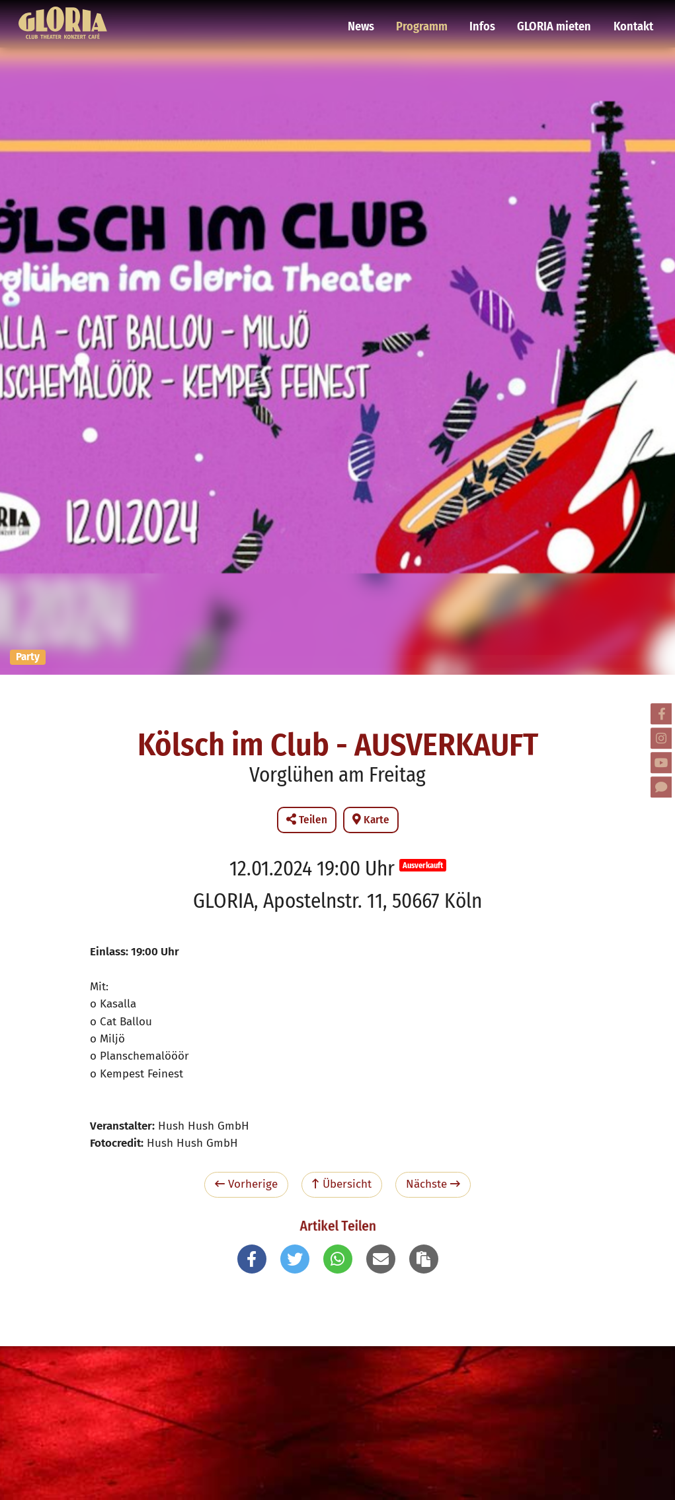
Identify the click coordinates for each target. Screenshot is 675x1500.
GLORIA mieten (556, 16)
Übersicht (342, 1184)
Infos (487, 16)
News (371, 16)
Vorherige (246, 1184)
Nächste (433, 1184)
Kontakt (632, 16)
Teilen (306, 820)
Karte (370, 820)
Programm (430, 16)
